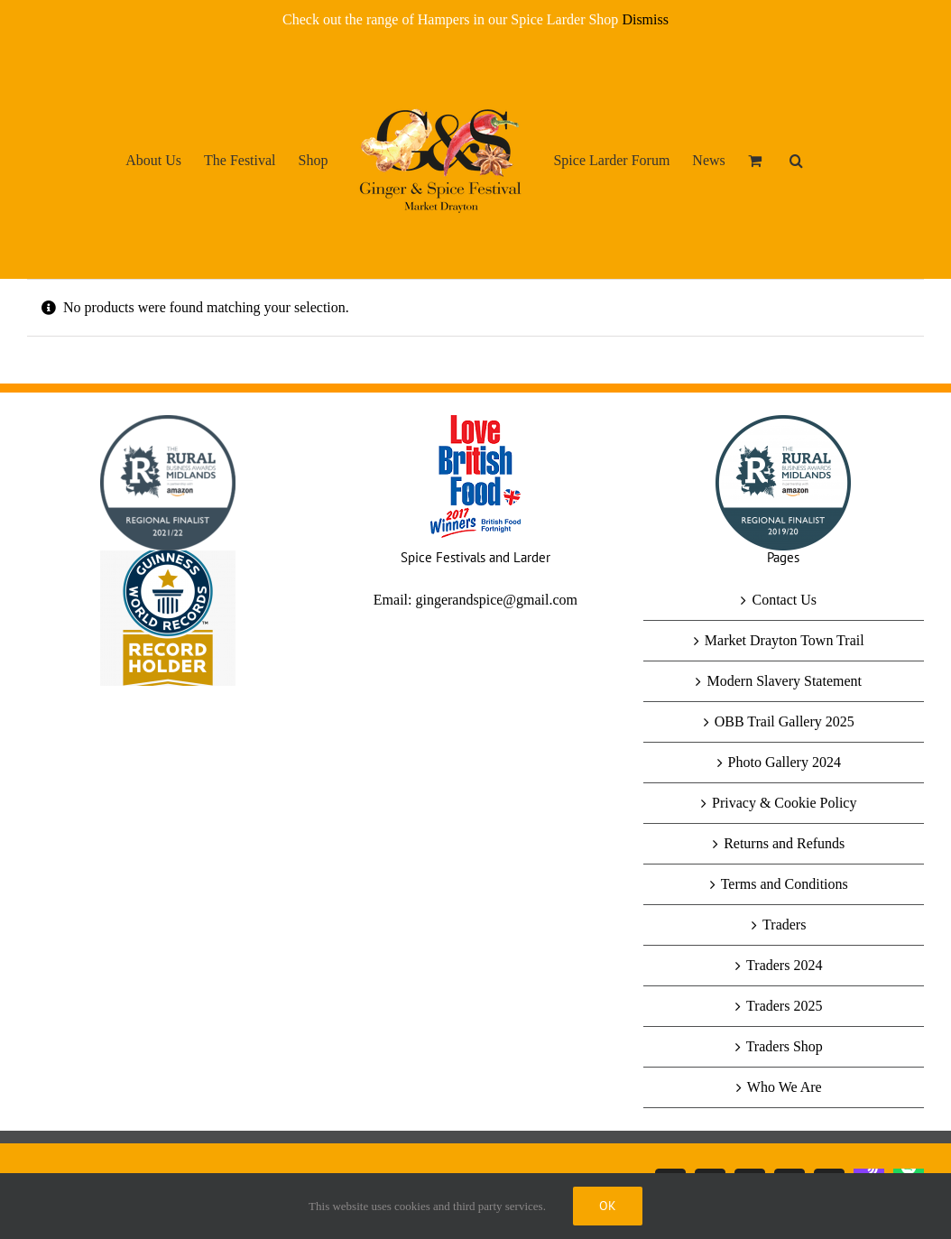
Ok (607, 1205)
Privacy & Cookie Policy (784, 802)
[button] (796, 160)
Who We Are (784, 1087)
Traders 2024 (784, 965)
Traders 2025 (784, 1005)
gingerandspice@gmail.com (496, 599)
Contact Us (784, 599)
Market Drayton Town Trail (784, 640)
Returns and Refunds (784, 843)
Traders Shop (784, 1046)
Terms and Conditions (784, 884)
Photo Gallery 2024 (784, 762)
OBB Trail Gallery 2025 (784, 721)
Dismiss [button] (645, 19)
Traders (784, 924)
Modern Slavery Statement (784, 681)
